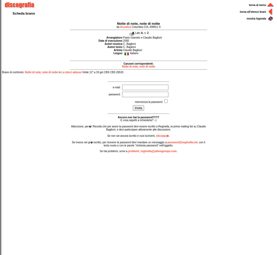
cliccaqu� (162, 135)
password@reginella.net (182, 142)
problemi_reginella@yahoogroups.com (152, 151)
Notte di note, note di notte (138, 66)
